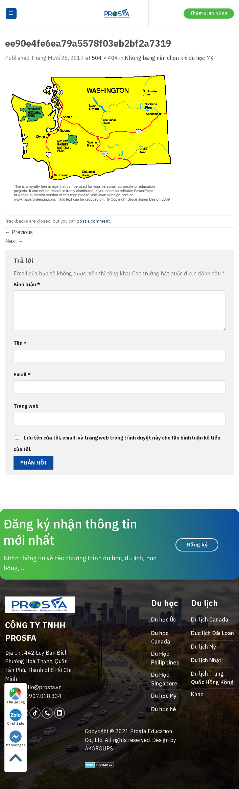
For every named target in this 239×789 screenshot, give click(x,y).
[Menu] (11, 13)
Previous (19, 232)
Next (14, 241)
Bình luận (27, 284)
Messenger (15, 738)
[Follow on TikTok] (35, 713)
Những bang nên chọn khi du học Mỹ (169, 57)
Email (22, 374)
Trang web (26, 406)
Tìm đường (15, 695)
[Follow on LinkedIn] (59, 713)
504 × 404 (105, 57)
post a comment (93, 221)
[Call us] (47, 713)
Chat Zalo (15, 717)
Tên (20, 343)
